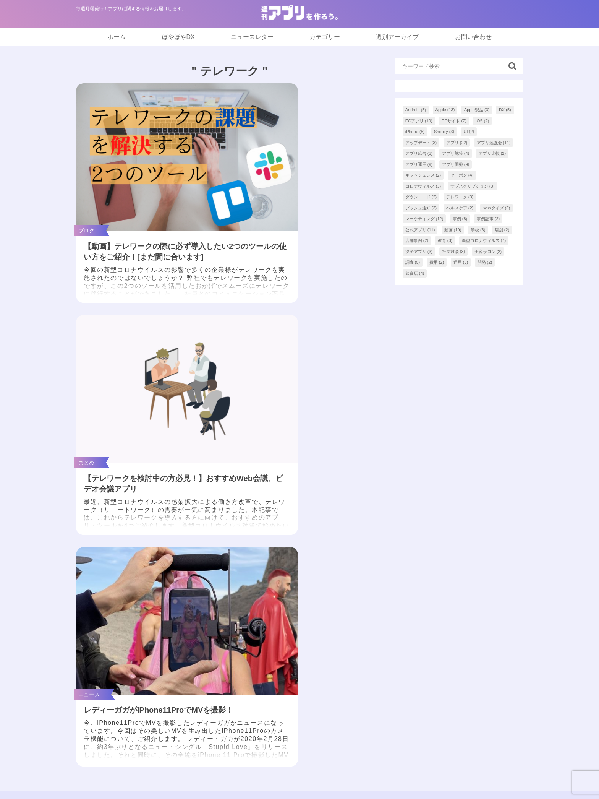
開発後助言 (264, 719)
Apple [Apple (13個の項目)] (445, 109)
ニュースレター (252, 37)
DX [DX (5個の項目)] (505, 109)
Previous (82, 519)
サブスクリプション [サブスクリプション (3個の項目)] (472, 186)
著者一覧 (408, 658)
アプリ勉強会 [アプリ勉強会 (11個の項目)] (494, 142)
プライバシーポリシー (426, 688)
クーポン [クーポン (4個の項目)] (462, 175)
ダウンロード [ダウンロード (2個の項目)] (421, 197)
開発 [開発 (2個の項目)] (485, 262)
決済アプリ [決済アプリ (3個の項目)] (419, 251)
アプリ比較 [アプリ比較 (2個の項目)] (492, 153)
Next (514, 519)
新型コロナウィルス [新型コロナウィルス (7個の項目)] (484, 240)
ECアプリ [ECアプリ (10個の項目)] (418, 121)
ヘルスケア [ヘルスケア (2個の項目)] (460, 208)
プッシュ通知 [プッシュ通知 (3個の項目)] (421, 208)
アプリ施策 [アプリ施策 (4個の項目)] (455, 153)
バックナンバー (417, 643)
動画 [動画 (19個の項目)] (452, 229)
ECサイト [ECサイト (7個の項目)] (454, 121)
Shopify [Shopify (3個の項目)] (444, 131)
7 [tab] (334, 571)
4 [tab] (299, 571)
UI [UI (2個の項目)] (469, 131)
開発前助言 (264, 704)
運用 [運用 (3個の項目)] (460, 262)
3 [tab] (288, 571)
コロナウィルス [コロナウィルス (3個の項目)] (423, 186)
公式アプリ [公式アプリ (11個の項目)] (420, 229)
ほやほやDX (178, 37)
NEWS (258, 627)
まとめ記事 (264, 643)
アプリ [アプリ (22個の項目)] (457, 142)
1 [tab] (265, 571)
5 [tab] (311, 571)
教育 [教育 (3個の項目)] (445, 240)
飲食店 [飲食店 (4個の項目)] (414, 273)
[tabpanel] (121, 519)
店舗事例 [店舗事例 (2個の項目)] (417, 240)
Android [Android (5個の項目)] (415, 109)
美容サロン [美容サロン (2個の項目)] (488, 251)
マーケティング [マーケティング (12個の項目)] (424, 218)
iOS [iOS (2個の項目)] (482, 121)
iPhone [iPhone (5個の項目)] (415, 131)
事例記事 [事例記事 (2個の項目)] (488, 218)
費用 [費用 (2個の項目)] (436, 262)
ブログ (258, 673)
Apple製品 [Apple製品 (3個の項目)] (477, 109)
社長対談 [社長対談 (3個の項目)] (453, 251)
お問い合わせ (473, 37)
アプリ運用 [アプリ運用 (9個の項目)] (419, 164)
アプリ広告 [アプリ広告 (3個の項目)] (419, 153)
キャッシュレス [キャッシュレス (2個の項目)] (423, 175)
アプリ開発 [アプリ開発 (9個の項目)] (455, 164)
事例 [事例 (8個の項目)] (460, 218)
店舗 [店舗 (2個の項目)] (502, 229)
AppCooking (412, 704)
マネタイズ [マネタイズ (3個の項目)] (496, 208)
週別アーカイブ (397, 37)
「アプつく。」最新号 (280, 612)
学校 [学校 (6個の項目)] (478, 229)
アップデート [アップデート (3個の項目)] (421, 142)
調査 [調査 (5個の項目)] (412, 262)
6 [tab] (322, 571)
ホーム (116, 37)
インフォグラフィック (280, 658)
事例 (255, 688)
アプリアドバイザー (423, 719)
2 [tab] (276, 571)
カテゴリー (324, 37)
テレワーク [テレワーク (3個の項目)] (460, 197)
